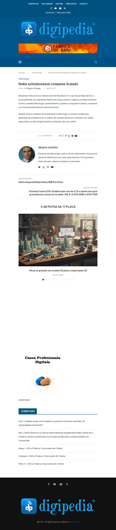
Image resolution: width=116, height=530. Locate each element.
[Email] (60, 8)
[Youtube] (55, 8)
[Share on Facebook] (66, 135)
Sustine (59, 4)
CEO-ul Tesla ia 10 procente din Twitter (44, 448)
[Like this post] (62, 135)
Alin (20, 433)
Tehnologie (37, 72)
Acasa (22, 72)
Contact (84, 4)
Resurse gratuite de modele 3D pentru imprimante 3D (58, 270)
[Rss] (65, 8)
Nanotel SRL (74, 522)
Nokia (56, 107)
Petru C (22, 464)
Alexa (21, 448)
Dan (20, 421)
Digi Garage (47, 4)
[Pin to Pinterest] (72, 135)
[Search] (95, 62)
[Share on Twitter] (69, 135)
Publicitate (71, 4)
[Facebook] (51, 8)
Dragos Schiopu (33, 88)
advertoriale (24, 400)
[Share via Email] (76, 135)
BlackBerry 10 (63, 96)
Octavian (23, 456)
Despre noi (33, 4)
